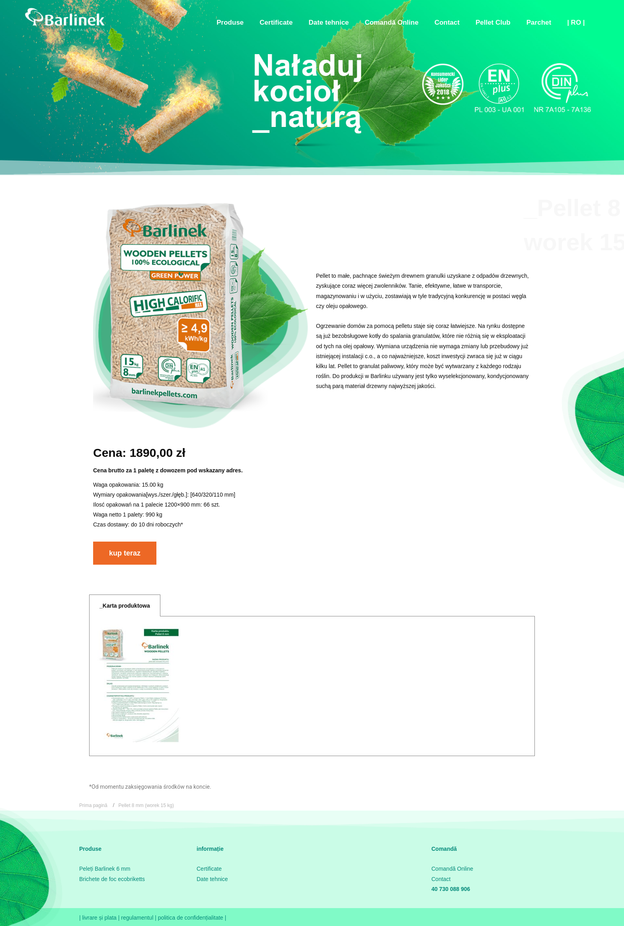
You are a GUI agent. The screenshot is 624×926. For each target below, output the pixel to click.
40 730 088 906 (450, 889)
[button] (124, 553)
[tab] (124, 605)
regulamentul (137, 917)
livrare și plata (100, 917)
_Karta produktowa (124, 605)
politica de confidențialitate (191, 917)
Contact (440, 879)
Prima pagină (93, 805)
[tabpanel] (312, 686)
